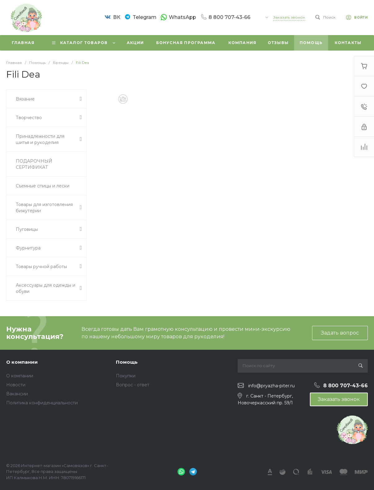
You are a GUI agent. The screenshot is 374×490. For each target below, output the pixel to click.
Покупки (125, 376)
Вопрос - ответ (132, 385)
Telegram (144, 17)
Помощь (127, 362)
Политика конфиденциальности (42, 403)
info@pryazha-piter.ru (271, 386)
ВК (116, 17)
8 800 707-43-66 (229, 17)
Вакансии (17, 394)
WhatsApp (182, 17)
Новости (15, 385)
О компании (22, 362)
